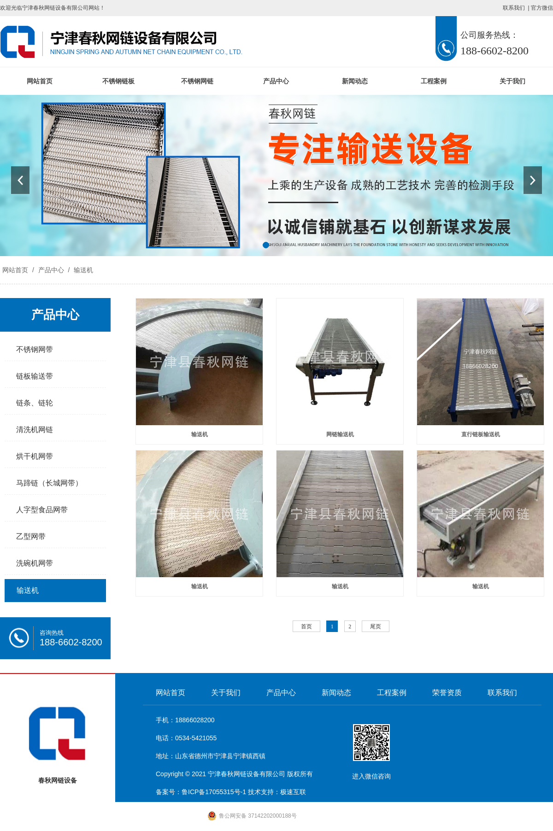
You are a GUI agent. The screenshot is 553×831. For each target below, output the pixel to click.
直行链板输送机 (480, 434)
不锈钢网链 (197, 81)
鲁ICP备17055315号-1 (214, 792)
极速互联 (293, 792)
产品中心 (276, 81)
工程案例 (434, 81)
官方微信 (542, 8)
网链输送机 (340, 434)
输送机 (82, 270)
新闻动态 (355, 81)
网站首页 (40, 81)
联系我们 (514, 8)
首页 (306, 626)
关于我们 (512, 81)
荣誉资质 (447, 692)
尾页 (375, 626)
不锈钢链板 (118, 81)
